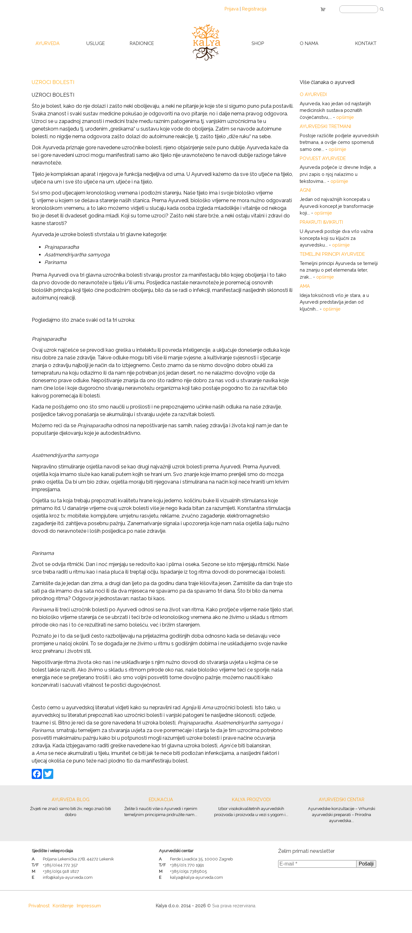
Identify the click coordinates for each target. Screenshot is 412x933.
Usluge (95, 43)
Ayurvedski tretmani (325, 126)
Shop (258, 43)
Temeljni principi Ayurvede (332, 254)
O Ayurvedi (313, 94)
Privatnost (39, 905)
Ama (305, 286)
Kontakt (365, 43)
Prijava (232, 8)
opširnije (345, 117)
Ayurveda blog (70, 799)
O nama (309, 43)
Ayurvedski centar (341, 799)
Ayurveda (48, 43)
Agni (305, 190)
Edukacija (161, 799)
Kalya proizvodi (251, 799)
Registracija (254, 8)
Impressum (89, 905)
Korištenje (63, 905)
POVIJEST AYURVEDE (323, 158)
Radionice (142, 43)
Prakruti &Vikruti (321, 222)
